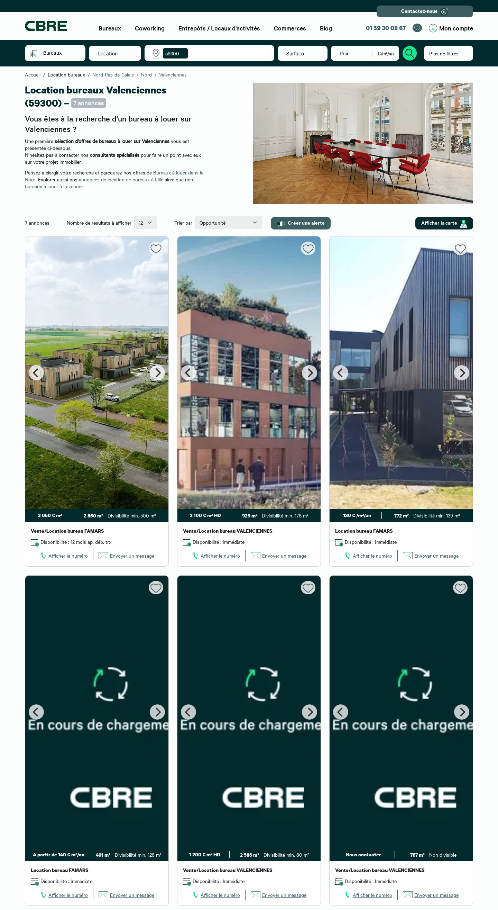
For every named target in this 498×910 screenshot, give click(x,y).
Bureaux (110, 28)
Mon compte (451, 28)
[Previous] (36, 372)
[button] (60, 53)
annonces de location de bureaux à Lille (121, 179)
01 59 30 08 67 (386, 28)
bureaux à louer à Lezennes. (55, 186)
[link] (63, 555)
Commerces (290, 28)
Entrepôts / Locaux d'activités (219, 28)
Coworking (150, 28)
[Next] (157, 372)
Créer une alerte (301, 223)
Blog (326, 28)
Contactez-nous (425, 11)
